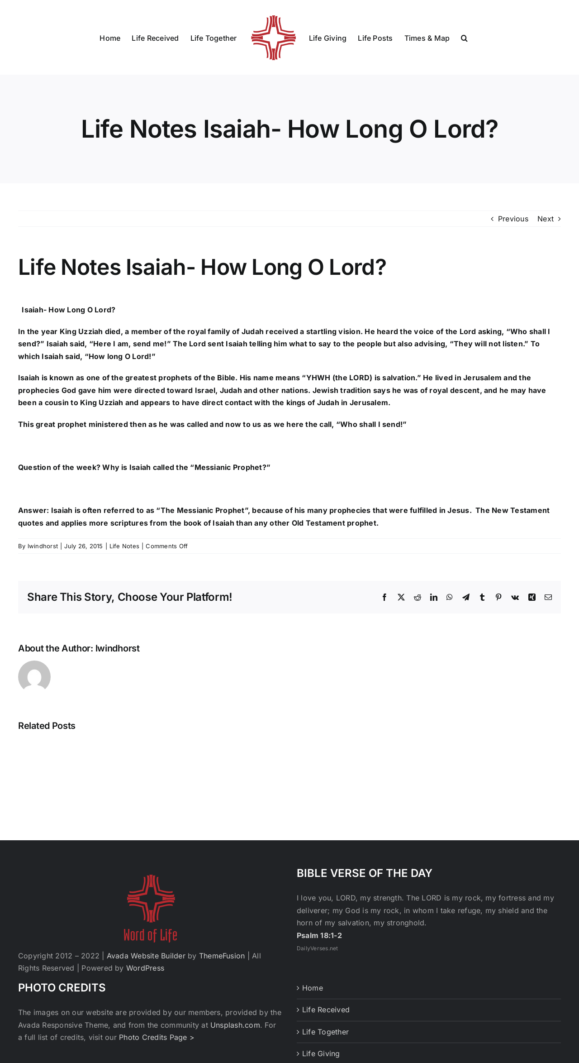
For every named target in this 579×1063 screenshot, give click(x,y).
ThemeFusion (222, 955)
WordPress (145, 967)
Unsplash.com (235, 1024)
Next (545, 218)
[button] (464, 38)
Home (312, 987)
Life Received (326, 1009)
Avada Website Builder (146, 955)
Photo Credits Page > (157, 1037)
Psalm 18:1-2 (319, 935)
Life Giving (321, 1053)
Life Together (325, 1031)
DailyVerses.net (317, 948)
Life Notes (124, 546)
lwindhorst (43, 546)
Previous (513, 218)
